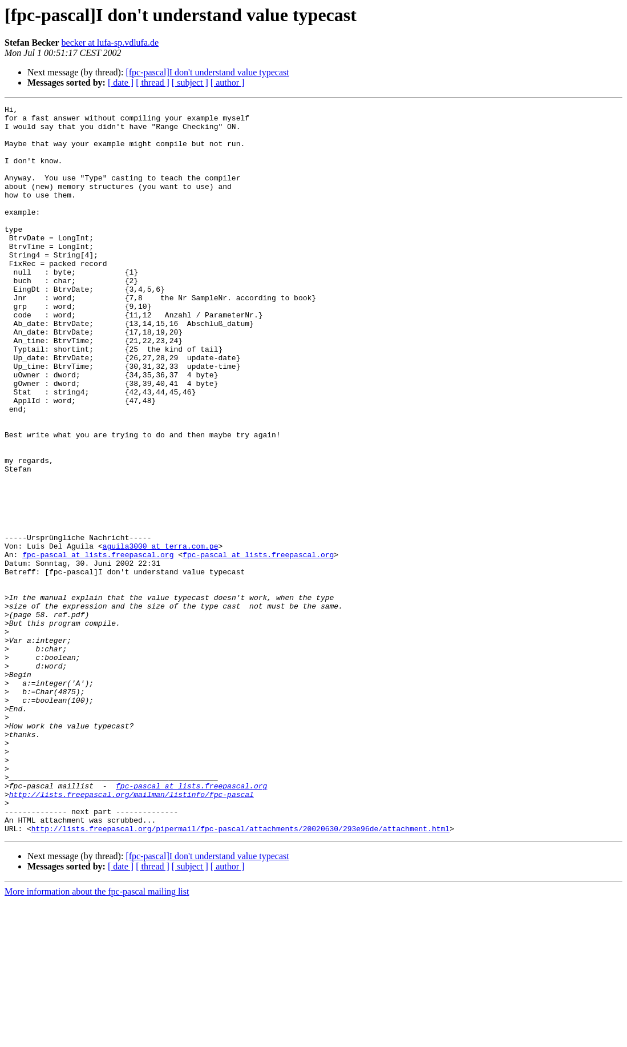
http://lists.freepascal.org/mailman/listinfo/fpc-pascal (131, 933)
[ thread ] (152, 82)
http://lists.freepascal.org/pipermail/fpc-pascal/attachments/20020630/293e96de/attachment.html (240, 974)
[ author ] (228, 82)
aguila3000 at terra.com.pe (161, 635)
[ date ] (121, 82)
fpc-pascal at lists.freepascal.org (97, 645)
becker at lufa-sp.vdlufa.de (110, 42)
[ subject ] (190, 82)
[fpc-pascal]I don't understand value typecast (207, 72)
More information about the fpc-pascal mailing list (97, 1037)
